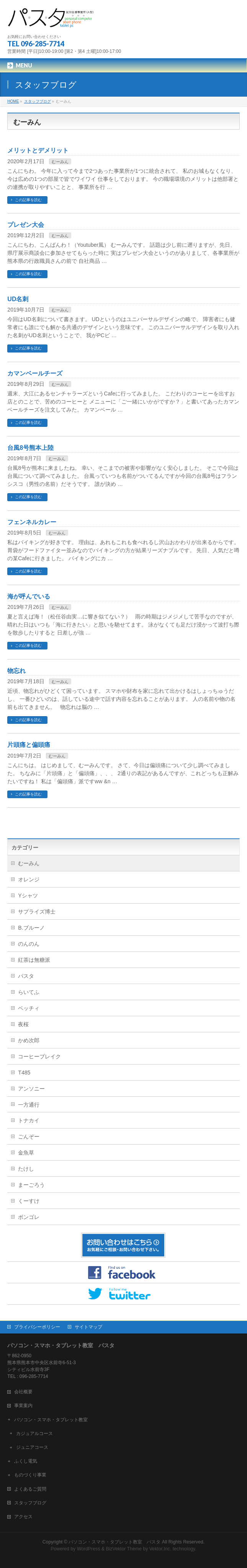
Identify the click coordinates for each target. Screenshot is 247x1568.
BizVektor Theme (124, 1549)
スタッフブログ (30, 1503)
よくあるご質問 (30, 1489)
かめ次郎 (28, 1040)
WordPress (88, 1549)
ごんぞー (28, 1136)
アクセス (23, 1516)
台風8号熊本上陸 (30, 447)
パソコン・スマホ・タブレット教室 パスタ (114, 1542)
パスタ (26, 976)
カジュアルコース (34, 1433)
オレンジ (28, 879)
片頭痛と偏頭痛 (28, 744)
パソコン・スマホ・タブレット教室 (51, 1419)
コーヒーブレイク (39, 1056)
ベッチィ (28, 1008)
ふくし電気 (25, 1461)
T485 (24, 1072)
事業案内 (23, 1405)
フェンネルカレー (31, 522)
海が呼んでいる (28, 596)
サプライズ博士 (37, 912)
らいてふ (28, 992)
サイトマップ (88, 1327)
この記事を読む (28, 200)
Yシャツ (28, 895)
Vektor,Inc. (160, 1549)
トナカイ (28, 1120)
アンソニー (31, 1089)
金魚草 (26, 1153)
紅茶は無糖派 (34, 960)
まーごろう (31, 1185)
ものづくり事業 (30, 1475)
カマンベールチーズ (34, 373)
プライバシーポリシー (37, 1327)
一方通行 (28, 1105)
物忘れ (16, 671)
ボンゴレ (28, 1217)
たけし (26, 1169)
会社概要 (23, 1391)
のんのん (28, 944)
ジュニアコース (32, 1447)
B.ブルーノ (31, 928)
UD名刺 (17, 299)
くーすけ (28, 1201)
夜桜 (23, 1024)
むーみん (60, 161)
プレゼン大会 (25, 224)
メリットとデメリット (38, 150)
